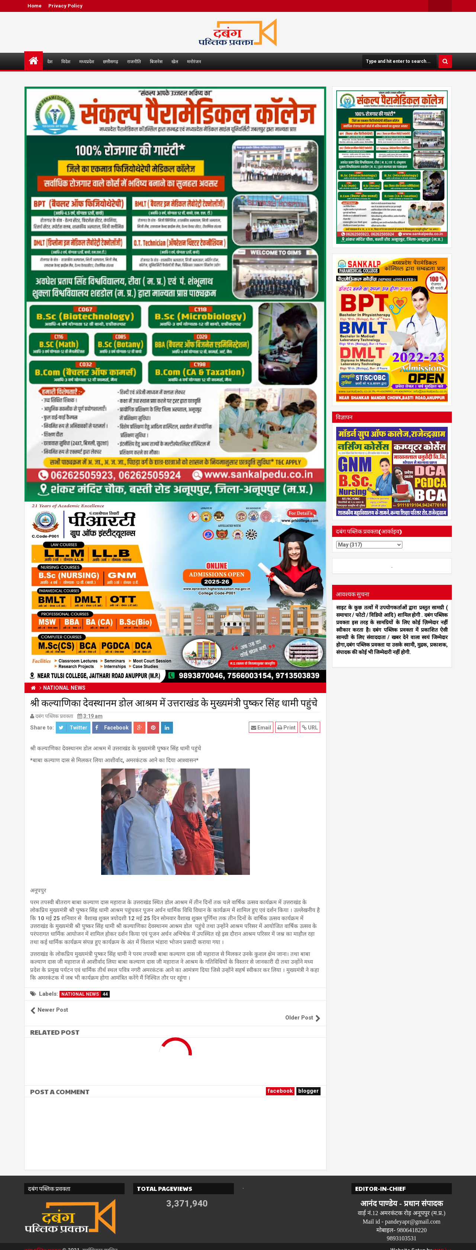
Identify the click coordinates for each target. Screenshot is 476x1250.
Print (287, 727)
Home (35, 6)
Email (261, 727)
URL (310, 727)
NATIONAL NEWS (85, 994)
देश (49, 61)
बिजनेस (156, 61)
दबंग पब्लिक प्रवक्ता (43, 1243)
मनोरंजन (194, 61)
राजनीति (134, 61)
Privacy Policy (65, 6)
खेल (174, 61)
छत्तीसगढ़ (110, 61)
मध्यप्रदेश (86, 61)
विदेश (65, 61)
